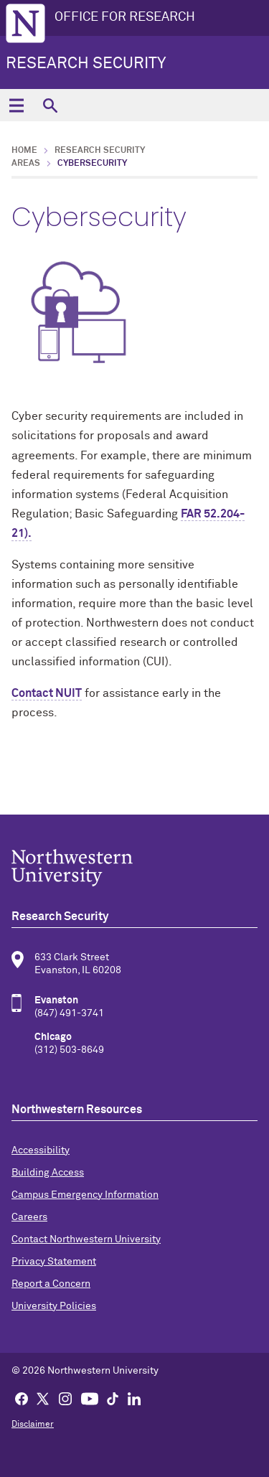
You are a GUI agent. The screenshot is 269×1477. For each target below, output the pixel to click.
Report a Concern (50, 1284)
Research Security (86, 64)
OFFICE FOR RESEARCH (125, 17)
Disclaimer (32, 1424)
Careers (29, 1217)
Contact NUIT (46, 693)
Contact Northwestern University (86, 1239)
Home (24, 150)
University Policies (53, 1306)
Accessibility (40, 1150)
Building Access (47, 1173)
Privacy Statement (53, 1262)
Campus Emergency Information (85, 1195)
